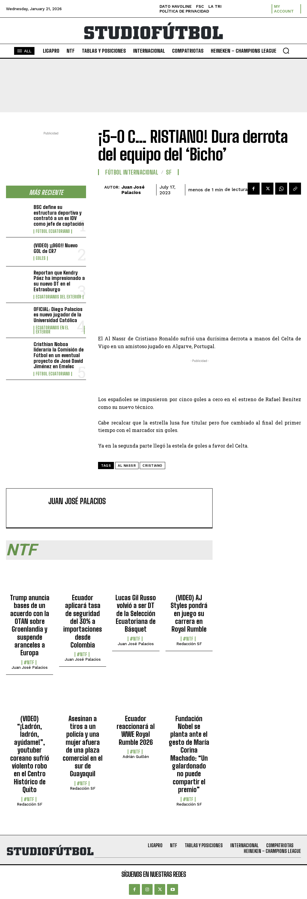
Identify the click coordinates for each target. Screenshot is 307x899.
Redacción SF (189, 644)
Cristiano (152, 466)
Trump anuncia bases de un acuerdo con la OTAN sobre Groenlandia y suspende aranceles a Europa (29, 625)
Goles (41, 258)
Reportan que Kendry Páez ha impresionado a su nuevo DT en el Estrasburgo (59, 280)
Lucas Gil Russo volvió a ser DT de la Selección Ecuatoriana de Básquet (135, 613)
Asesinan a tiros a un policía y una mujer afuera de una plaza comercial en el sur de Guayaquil (83, 746)
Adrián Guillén (136, 756)
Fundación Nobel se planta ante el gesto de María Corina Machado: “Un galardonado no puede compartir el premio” (189, 754)
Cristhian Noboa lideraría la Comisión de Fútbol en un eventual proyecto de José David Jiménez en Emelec (59, 355)
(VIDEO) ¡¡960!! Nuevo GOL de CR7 (56, 248)
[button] (286, 50)
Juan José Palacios (133, 189)
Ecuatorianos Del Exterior (58, 297)
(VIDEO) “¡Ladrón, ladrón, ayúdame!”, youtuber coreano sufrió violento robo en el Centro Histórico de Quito (29, 754)
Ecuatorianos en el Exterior (52, 330)
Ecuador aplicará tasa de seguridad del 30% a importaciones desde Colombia (82, 621)
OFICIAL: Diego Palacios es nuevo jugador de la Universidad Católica (58, 314)
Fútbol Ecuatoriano (53, 231)
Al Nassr (127, 466)
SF (168, 172)
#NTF (29, 662)
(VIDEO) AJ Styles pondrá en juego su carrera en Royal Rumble (189, 613)
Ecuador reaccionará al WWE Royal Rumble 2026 (136, 730)
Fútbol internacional (131, 172)
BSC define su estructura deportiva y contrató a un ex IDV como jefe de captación (59, 215)
